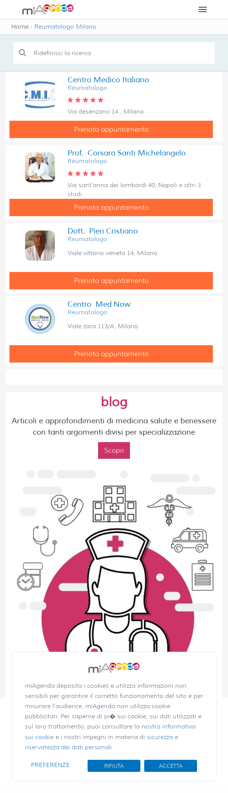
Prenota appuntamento (111, 129)
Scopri (114, 450)
